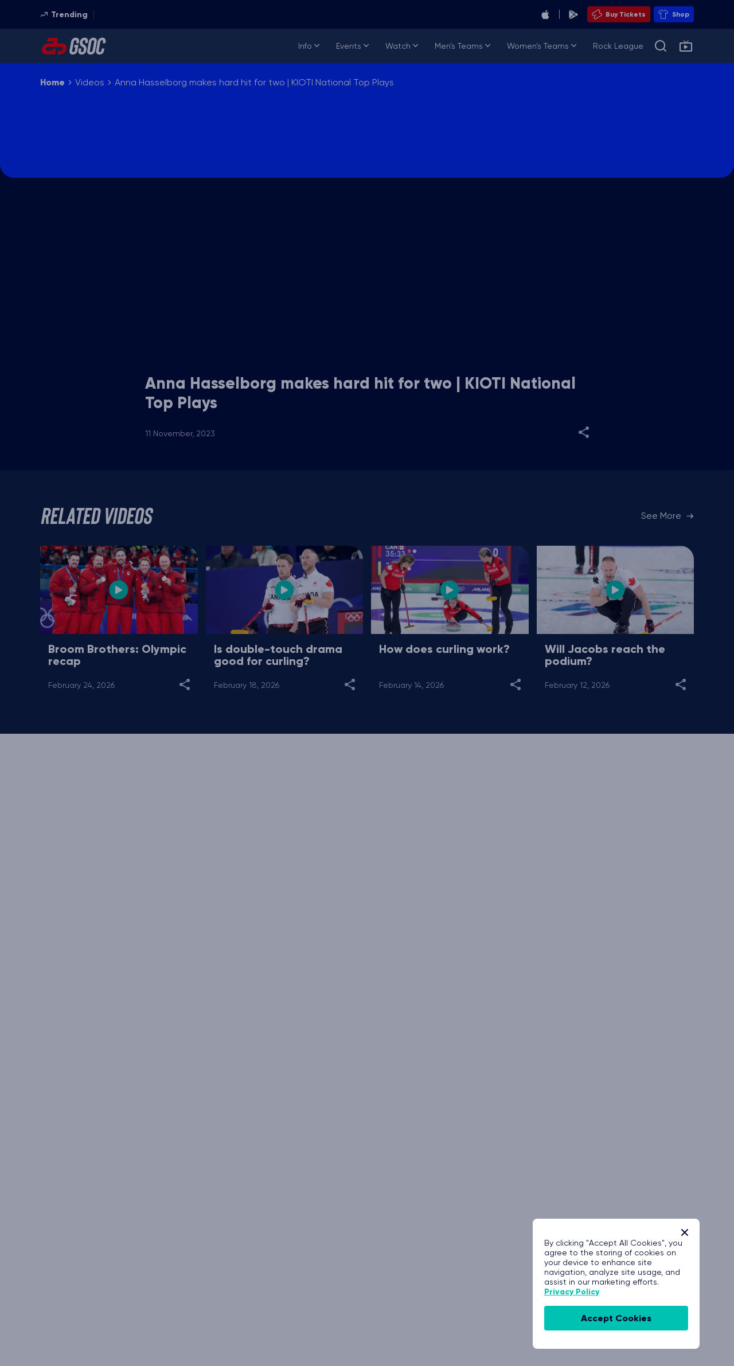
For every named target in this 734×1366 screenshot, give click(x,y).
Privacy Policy (571, 1292)
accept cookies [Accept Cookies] (616, 1318)
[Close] (684, 1232)
